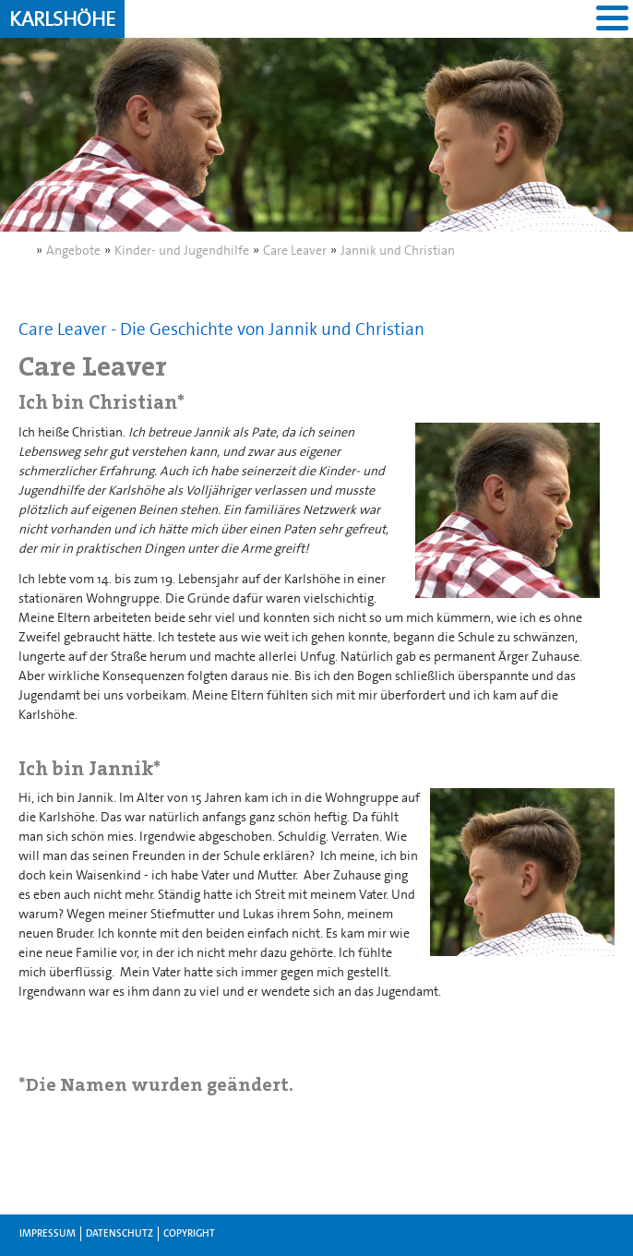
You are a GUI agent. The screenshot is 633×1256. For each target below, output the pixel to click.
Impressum (47, 1233)
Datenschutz (119, 1233)
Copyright (189, 1233)
